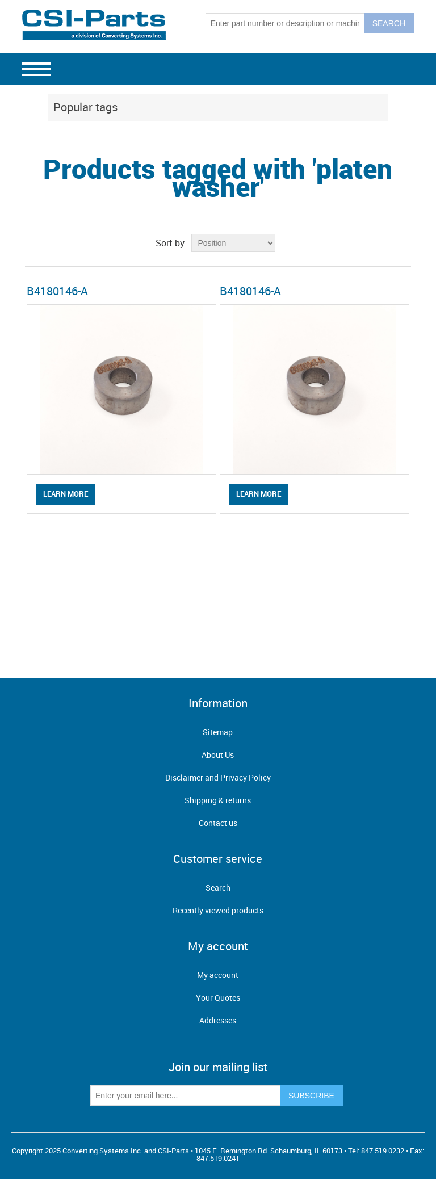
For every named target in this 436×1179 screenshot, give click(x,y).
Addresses (217, 1020)
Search (218, 887)
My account (217, 975)
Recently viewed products (218, 910)
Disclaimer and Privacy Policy (218, 777)
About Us (218, 754)
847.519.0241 (218, 1158)
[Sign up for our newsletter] (185, 1095)
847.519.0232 (382, 1151)
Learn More (65, 494)
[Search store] (285, 23)
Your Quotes (218, 997)
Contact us (218, 822)
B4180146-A (57, 291)
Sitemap (218, 732)
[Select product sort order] (233, 243)
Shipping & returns (218, 800)
